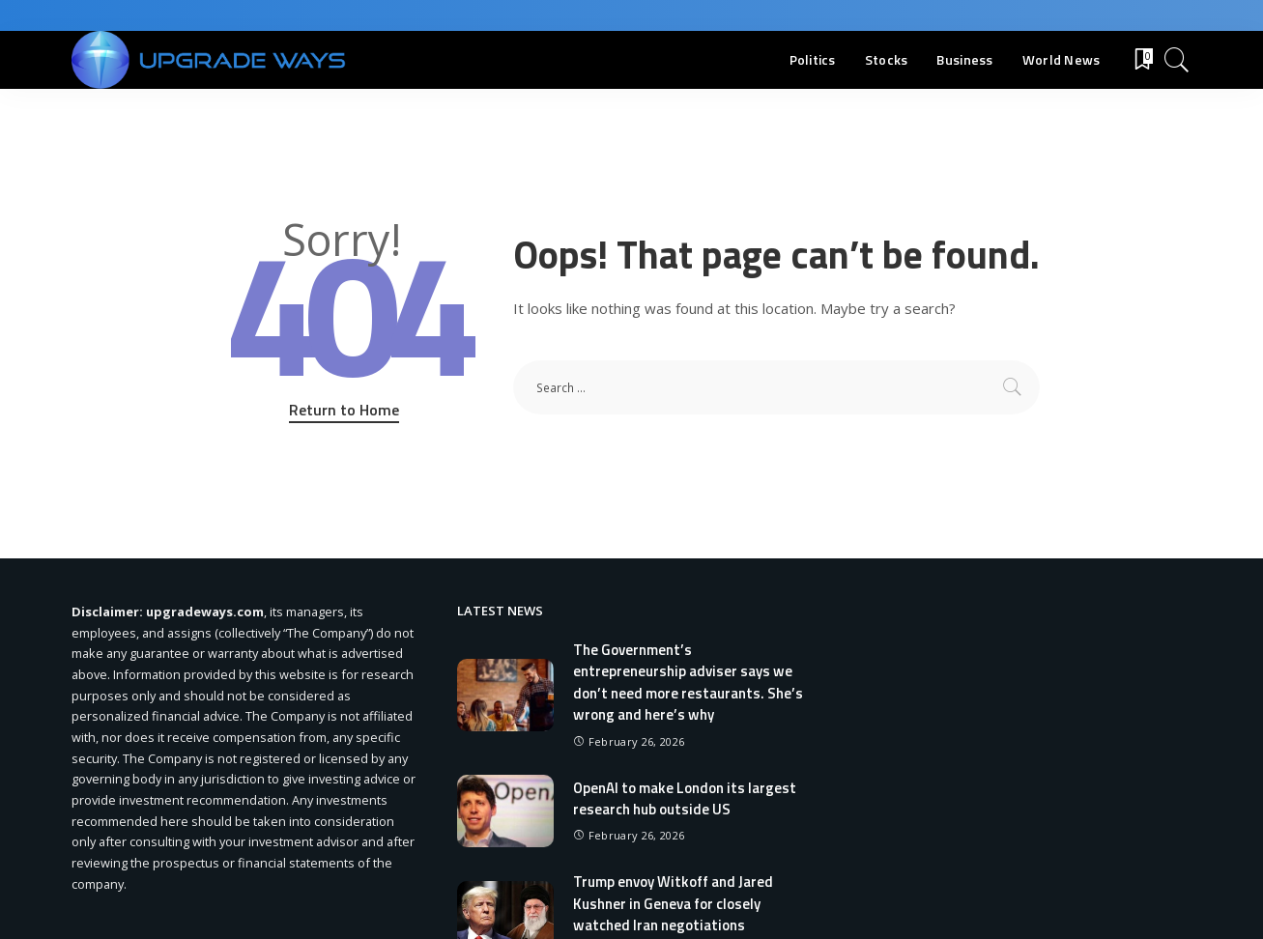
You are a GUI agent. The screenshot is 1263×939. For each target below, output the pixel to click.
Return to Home (344, 409)
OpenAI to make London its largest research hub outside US (684, 799)
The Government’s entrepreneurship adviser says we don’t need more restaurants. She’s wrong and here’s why (688, 682)
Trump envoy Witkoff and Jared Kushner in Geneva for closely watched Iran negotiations (673, 903)
